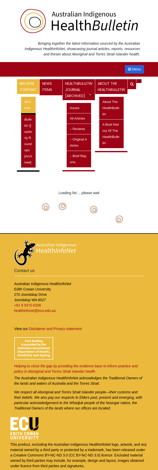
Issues (75, 108)
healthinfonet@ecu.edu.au (35, 311)
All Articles (77, 118)
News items (47, 86)
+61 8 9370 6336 (27, 305)
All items (27, 105)
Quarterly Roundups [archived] (28, 141)
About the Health (111, 87)
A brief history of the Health (111, 134)
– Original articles (78, 142)
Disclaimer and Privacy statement (55, 329)
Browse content (28, 87)
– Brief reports (78, 159)
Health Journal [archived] (78, 89)
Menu (134, 69)
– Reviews (77, 129)
